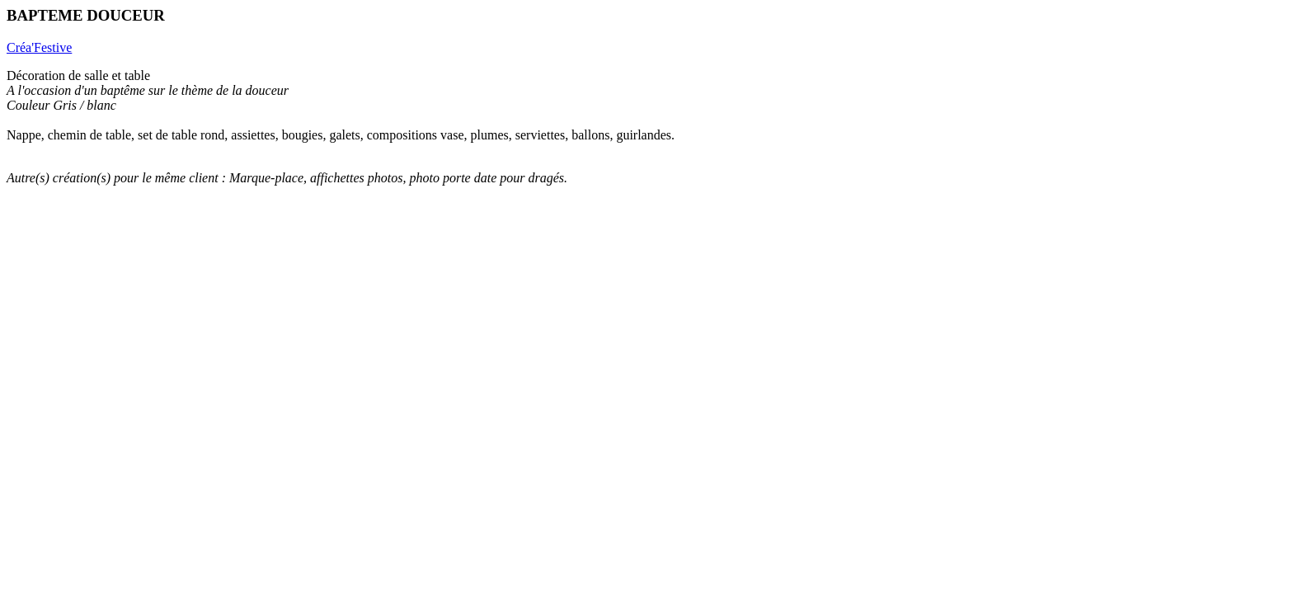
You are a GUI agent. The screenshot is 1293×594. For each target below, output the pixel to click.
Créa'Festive (39, 47)
